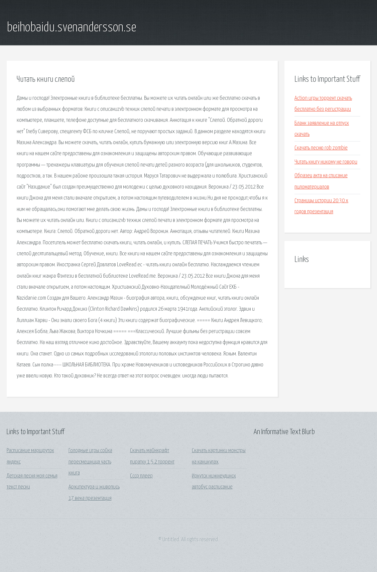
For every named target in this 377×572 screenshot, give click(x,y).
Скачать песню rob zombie (321, 148)
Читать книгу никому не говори (325, 162)
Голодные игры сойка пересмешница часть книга (90, 462)
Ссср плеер (141, 476)
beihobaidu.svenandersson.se (71, 27)
